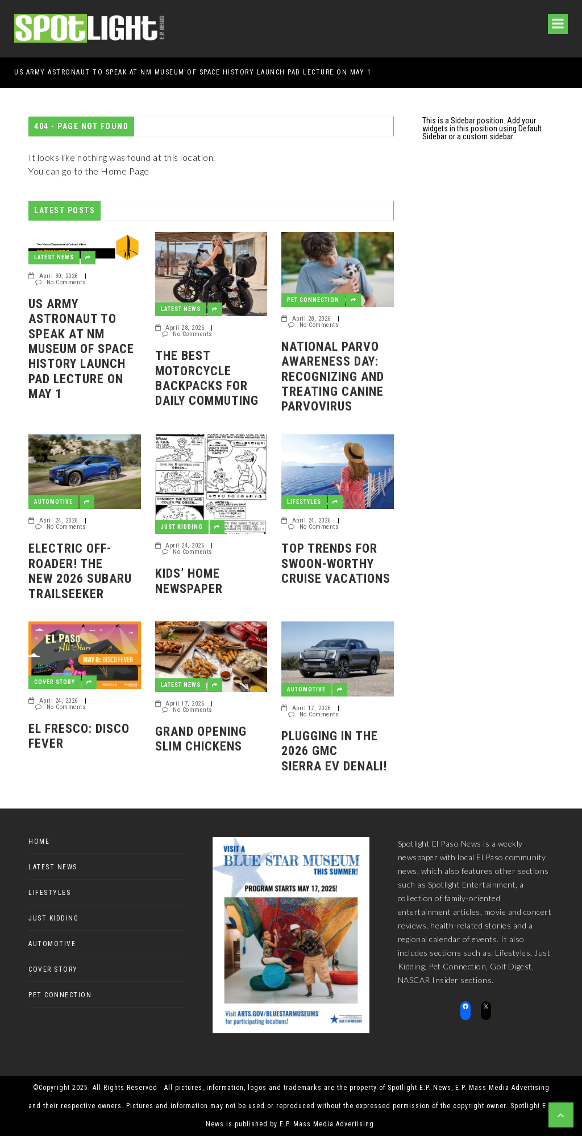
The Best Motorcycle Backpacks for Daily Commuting (207, 378)
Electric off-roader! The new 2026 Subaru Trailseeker (81, 570)
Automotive (53, 502)
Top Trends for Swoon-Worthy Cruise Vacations (335, 563)
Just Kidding (182, 527)
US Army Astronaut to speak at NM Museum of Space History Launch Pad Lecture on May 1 (192, 72)
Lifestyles (304, 502)
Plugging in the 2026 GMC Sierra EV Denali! (334, 751)
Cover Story (54, 682)
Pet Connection (313, 300)
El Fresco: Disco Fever (79, 736)
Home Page (125, 170)
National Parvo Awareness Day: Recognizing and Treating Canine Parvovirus (332, 376)
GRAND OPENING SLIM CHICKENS (201, 738)
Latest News (54, 257)
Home (38, 841)
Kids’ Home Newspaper (189, 580)
